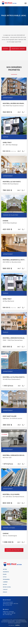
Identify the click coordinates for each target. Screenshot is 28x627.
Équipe (4, 574)
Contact (5, 589)
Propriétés (6, 571)
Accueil (5, 48)
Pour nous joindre (18, 48)
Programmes (6, 579)
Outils (4, 576)
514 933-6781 (8, 605)
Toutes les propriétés (14, 550)
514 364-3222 (8, 614)
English (5, 592)
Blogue (5, 584)
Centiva (17, 625)
